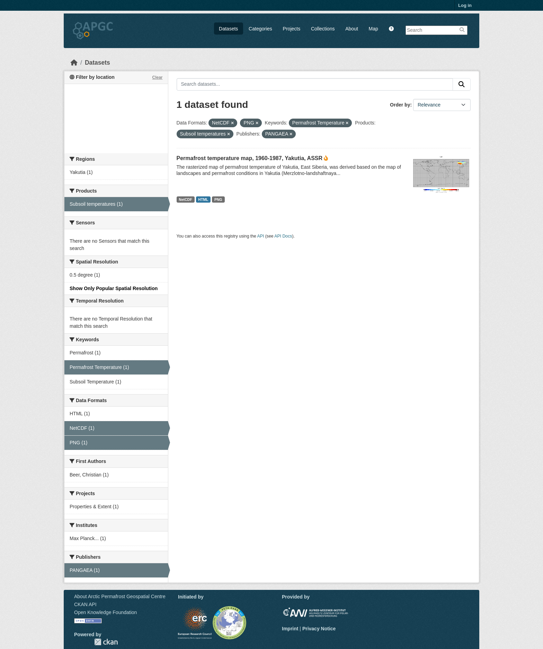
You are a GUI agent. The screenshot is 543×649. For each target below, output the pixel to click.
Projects (292, 28)
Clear (157, 77)
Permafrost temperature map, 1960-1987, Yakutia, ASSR (250, 158)
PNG (218, 199)
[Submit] (462, 84)
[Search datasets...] (315, 84)
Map (373, 28)
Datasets (228, 28)
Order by (400, 105)
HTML (203, 199)
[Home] (74, 62)
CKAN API (85, 604)
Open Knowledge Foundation (105, 612)
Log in (465, 5)
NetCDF (185, 199)
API (260, 236)
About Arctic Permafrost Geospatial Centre (120, 596)
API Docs (283, 236)
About (351, 28)
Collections (323, 28)
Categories (260, 28)
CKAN (106, 642)
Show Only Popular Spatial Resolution (114, 288)
